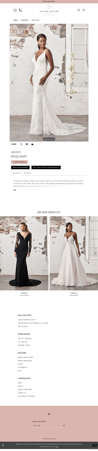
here (57, 449)
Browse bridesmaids (25, 362)
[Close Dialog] (3, 447)
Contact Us (22, 395)
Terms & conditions (25, 391)
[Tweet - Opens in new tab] (21, 144)
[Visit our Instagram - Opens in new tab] (49, 415)
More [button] (15, 191)
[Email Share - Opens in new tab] (32, 144)
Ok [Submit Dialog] (95, 447)
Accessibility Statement (26, 398)
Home (15, 21)
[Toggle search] (78, 10)
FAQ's (19, 372)
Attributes (27, 174)
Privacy (20, 388)
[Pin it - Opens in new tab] (27, 144)
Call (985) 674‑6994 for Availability (49, 169)
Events (20, 366)
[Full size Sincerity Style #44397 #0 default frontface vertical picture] (49, 83)
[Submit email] (65, 427)
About (20, 384)
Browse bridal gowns (25, 359)
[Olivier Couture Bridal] (49, 10)
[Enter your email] (49, 427)
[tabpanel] (49, 83)
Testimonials (22, 369)
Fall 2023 (35, 21)
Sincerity (25, 21)
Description (17, 174)
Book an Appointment (21, 169)
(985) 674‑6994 (23, 328)
